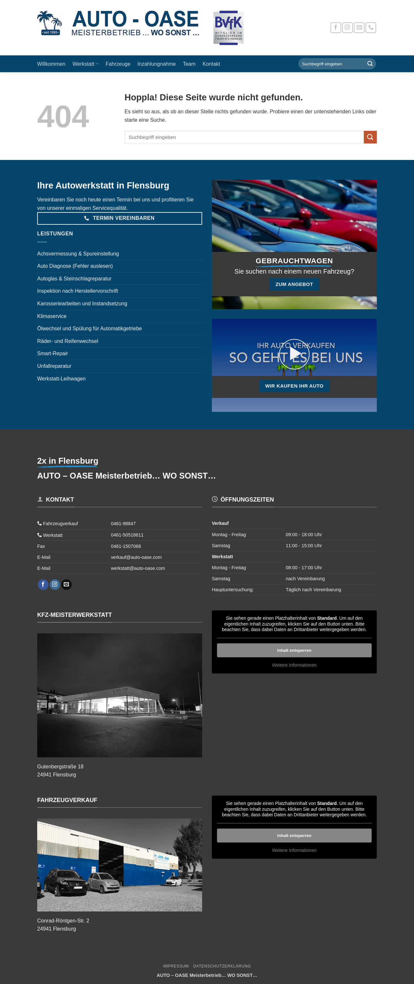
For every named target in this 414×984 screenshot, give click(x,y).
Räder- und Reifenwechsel (67, 341)
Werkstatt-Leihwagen (61, 378)
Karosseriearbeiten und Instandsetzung (82, 303)
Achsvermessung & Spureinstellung (78, 253)
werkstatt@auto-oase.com (138, 568)
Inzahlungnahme (156, 64)
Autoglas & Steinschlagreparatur (74, 278)
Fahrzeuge (118, 64)
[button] (294, 354)
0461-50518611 (127, 534)
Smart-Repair (52, 353)
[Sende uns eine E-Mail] (359, 27)
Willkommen (51, 64)
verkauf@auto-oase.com (136, 557)
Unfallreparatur (54, 366)
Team (189, 64)
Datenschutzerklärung (222, 966)
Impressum (176, 966)
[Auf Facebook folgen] (336, 27)
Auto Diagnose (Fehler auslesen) (75, 266)
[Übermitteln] (370, 63)
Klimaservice (52, 316)
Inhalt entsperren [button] (294, 650)
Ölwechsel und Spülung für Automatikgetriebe (89, 328)
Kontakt (211, 64)
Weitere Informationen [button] (294, 665)
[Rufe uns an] (370, 27)
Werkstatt (85, 64)
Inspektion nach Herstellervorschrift (77, 291)
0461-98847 (123, 523)
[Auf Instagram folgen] (347, 27)
